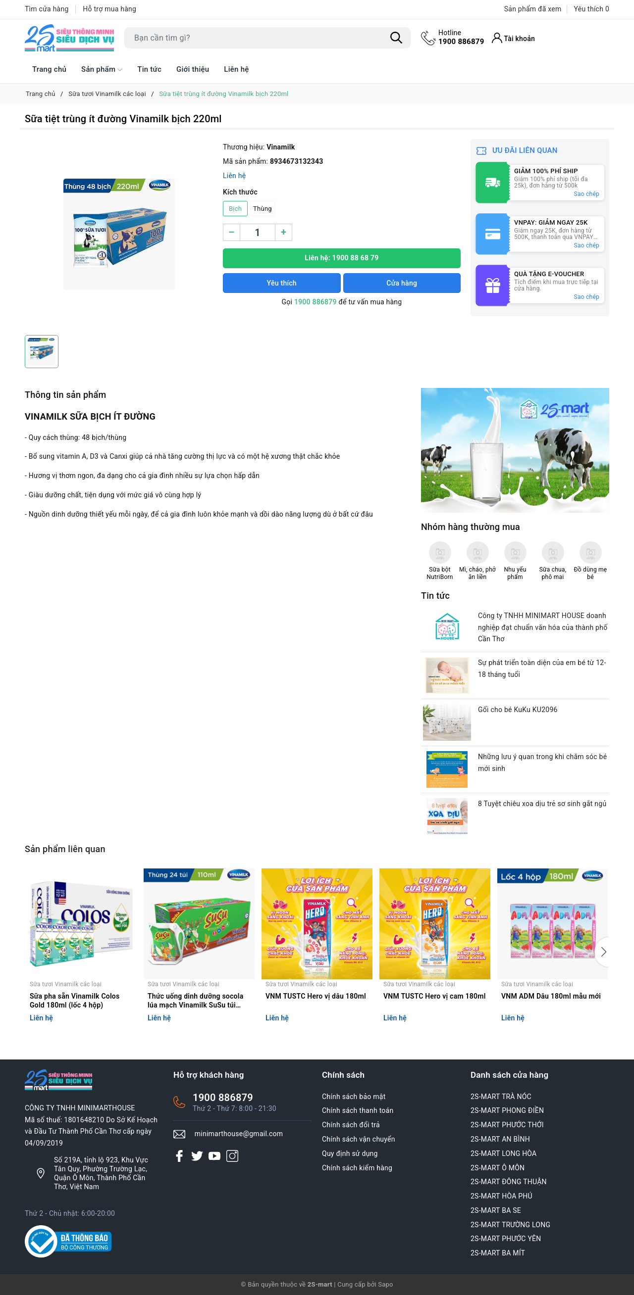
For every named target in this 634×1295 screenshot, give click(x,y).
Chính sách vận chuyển (358, 1139)
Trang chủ (49, 69)
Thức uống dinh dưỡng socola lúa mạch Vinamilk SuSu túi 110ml (195, 1001)
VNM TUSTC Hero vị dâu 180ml (315, 996)
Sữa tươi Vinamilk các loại (66, 984)
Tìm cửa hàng (47, 9)
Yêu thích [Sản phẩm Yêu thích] (591, 9)
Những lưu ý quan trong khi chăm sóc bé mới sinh (542, 762)
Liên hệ (236, 69)
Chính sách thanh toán (357, 1110)
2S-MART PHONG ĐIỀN (507, 1110)
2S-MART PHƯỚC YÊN (506, 1239)
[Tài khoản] (513, 38)
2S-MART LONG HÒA (504, 1153)
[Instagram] (232, 1156)
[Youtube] (214, 1156)
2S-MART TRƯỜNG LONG (510, 1225)
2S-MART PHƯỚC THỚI (507, 1125)
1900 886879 (461, 37)
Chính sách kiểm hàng (357, 1168)
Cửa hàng (401, 283)
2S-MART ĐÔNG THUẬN (509, 1182)
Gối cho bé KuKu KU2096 (518, 710)
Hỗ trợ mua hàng (109, 9)
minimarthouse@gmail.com (239, 1134)
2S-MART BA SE (496, 1210)
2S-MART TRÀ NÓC (501, 1097)
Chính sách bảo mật (353, 1097)
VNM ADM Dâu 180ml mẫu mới (551, 996)
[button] (601, 952)
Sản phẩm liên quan (65, 849)
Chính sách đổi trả (351, 1125)
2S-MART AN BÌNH (500, 1139)
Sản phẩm (101, 70)
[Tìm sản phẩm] (267, 38)
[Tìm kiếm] (396, 38)
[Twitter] (197, 1156)
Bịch (235, 208)
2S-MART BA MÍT (498, 1253)
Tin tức (149, 69)
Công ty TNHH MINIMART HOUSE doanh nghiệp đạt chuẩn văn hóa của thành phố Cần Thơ (542, 627)
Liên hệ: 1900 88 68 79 (341, 258)
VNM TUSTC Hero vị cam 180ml (434, 996)
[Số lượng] (257, 232)
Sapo (385, 1284)
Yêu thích (282, 283)
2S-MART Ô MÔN (498, 1168)
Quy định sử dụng (350, 1153)
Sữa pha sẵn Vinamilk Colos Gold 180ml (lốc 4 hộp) (75, 1000)
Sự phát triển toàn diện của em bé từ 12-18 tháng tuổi (542, 668)
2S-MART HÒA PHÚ (501, 1196)
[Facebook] (179, 1156)
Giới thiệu (192, 69)
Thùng (262, 208)
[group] (119, 234)
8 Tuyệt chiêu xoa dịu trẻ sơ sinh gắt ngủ (542, 804)
